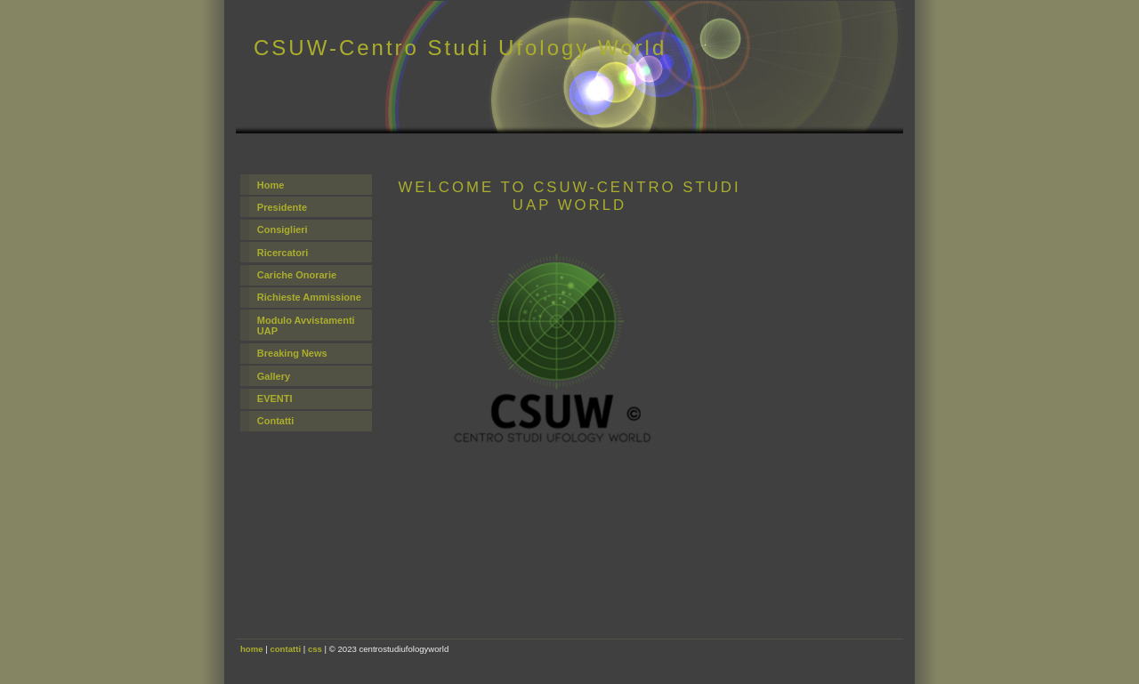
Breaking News (292, 353)
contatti (285, 649)
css (315, 649)
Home (271, 185)
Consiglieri (282, 229)
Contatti (276, 420)
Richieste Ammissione (309, 297)
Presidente (282, 207)
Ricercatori (282, 252)
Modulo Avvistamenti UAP (306, 325)
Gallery (273, 376)
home (251, 649)
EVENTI (275, 398)
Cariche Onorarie (296, 275)
